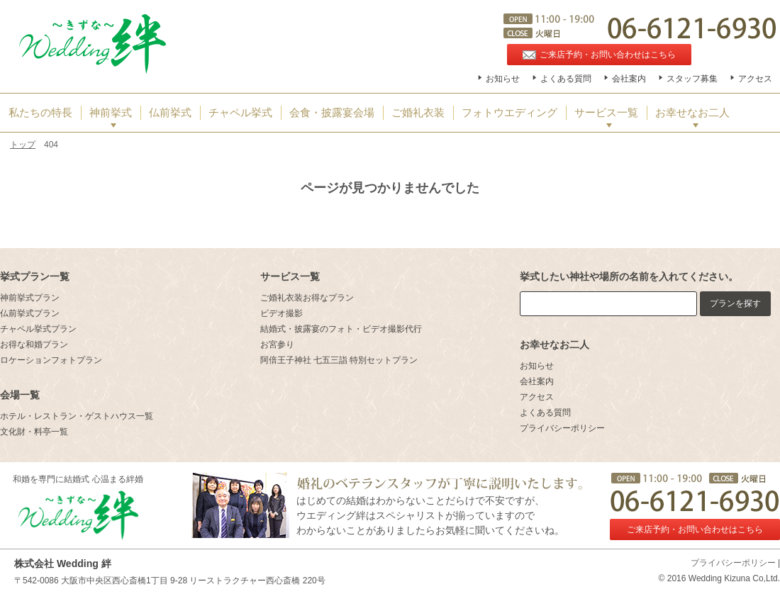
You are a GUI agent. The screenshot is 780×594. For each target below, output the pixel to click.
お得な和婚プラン (34, 344)
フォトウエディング (509, 112)
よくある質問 (565, 79)
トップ (22, 145)
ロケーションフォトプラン (51, 360)
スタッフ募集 (692, 79)
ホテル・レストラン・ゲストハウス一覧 (76, 416)
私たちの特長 (40, 112)
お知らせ (503, 79)
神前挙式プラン (30, 298)
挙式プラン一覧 (34, 276)
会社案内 (629, 79)
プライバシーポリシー (562, 428)
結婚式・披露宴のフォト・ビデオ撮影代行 (341, 329)
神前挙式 (110, 112)
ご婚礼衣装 (418, 112)
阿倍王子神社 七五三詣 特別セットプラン (339, 360)
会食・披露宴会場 (331, 112)
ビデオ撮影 (281, 313)
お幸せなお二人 (692, 112)
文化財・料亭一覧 (34, 432)
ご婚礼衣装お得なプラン (307, 298)
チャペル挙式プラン (38, 329)
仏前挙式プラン (30, 313)
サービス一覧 (606, 112)
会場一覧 (20, 394)
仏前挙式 (170, 112)
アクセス (755, 79)
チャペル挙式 (240, 112)
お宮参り (277, 344)
